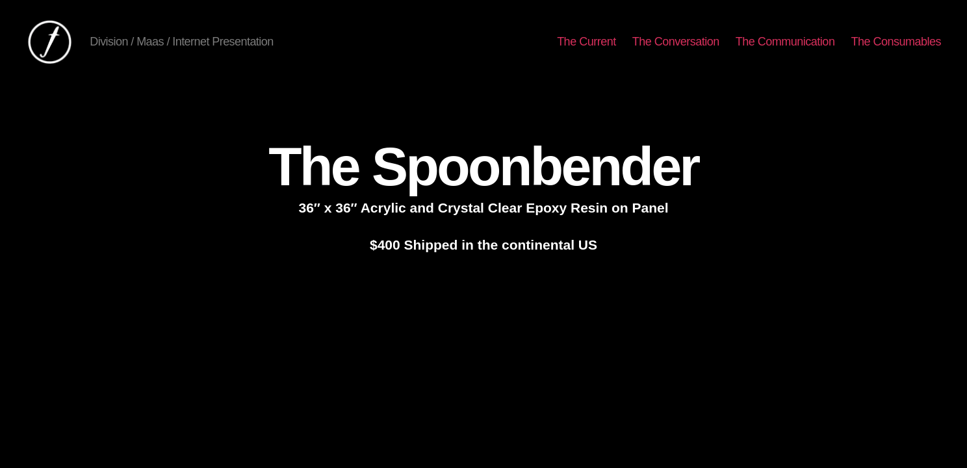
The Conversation (675, 41)
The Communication (785, 41)
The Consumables (896, 41)
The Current (586, 41)
